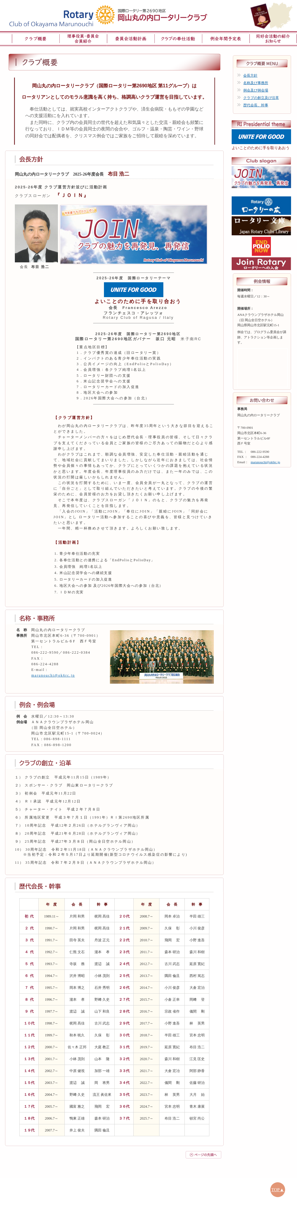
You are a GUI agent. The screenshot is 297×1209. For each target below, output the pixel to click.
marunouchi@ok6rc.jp (53, 675)
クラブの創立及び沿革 (261, 98)
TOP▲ (277, 1189)
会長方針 (250, 75)
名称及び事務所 (255, 83)
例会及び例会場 (255, 90)
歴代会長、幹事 (255, 105)
